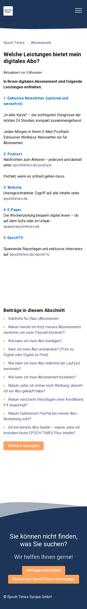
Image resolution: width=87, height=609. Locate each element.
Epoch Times (14, 42)
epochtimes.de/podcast (32, 165)
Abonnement (41, 42)
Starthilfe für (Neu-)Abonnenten (33, 318)
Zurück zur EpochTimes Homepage (44, 579)
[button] (78, 10)
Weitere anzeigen (23, 446)
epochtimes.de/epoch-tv (30, 254)
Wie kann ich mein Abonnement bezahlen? (42, 377)
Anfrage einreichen (43, 570)
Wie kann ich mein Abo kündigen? (35, 341)
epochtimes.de (15, 198)
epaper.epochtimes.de (21, 226)
